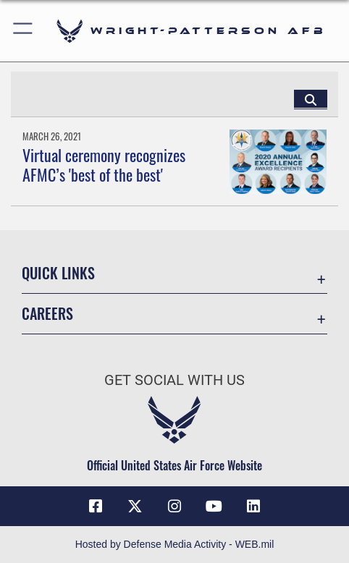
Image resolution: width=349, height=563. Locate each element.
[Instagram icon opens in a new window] (174, 506)
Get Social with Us (174, 380)
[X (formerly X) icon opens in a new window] (135, 506)
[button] (23, 31)
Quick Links (58, 273)
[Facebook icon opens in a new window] (95, 506)
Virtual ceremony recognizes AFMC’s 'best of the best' (103, 164)
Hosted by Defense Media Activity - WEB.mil (174, 544)
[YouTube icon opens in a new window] (214, 506)
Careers (47, 313)
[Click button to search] (310, 99)
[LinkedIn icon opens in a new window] (253, 506)
